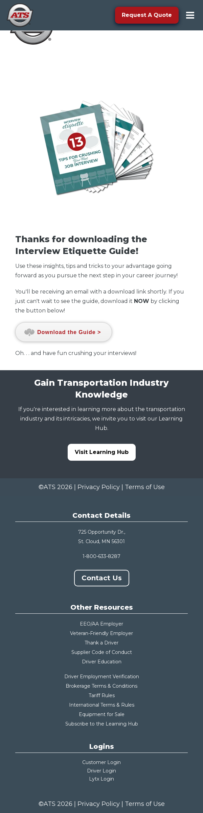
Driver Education (101, 662)
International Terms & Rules (101, 705)
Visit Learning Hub (102, 452)
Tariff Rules (102, 695)
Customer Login (101, 762)
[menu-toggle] (190, 15)
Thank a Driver (101, 643)
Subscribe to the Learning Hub (101, 724)
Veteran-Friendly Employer (101, 633)
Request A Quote (147, 15)
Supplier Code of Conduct (101, 652)
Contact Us (102, 578)
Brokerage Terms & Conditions (101, 686)
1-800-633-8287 (101, 556)
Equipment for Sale (102, 714)
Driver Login (101, 771)
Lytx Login (101, 779)
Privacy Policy (98, 487)
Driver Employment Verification (101, 677)
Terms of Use (145, 487)
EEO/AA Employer (101, 624)
